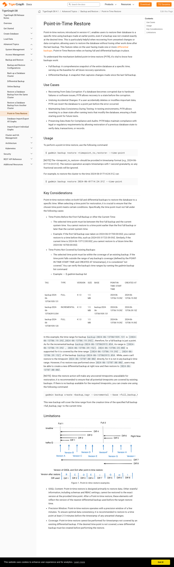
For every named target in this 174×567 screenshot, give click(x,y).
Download (145, 4)
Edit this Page (166, 11)
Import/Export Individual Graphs (18, 128)
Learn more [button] (79, 562)
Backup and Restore (14, 60)
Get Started (9, 28)
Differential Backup (15, 81)
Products (109, 4)
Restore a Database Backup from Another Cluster (16, 106)
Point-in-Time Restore (17, 113)
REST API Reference (13, 159)
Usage (149, 26)
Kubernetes (11, 148)
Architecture (11, 143)
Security (7, 154)
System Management (15, 49)
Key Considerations (154, 29)
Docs (29, 4)
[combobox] (83, 4)
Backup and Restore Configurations (16, 66)
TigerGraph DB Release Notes (14, 16)
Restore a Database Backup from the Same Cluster (17, 95)
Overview (8, 23)
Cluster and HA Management (12, 136)
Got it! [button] (161, 562)
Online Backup (13, 86)
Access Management (15, 54)
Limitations (151, 32)
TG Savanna (164, 4)
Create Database (11, 34)
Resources (126, 4)
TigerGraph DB (10, 10)
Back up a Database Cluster (16, 74)
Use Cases (150, 22)
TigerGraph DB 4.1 (51, 11)
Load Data (8, 39)
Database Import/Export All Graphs (18, 120)
